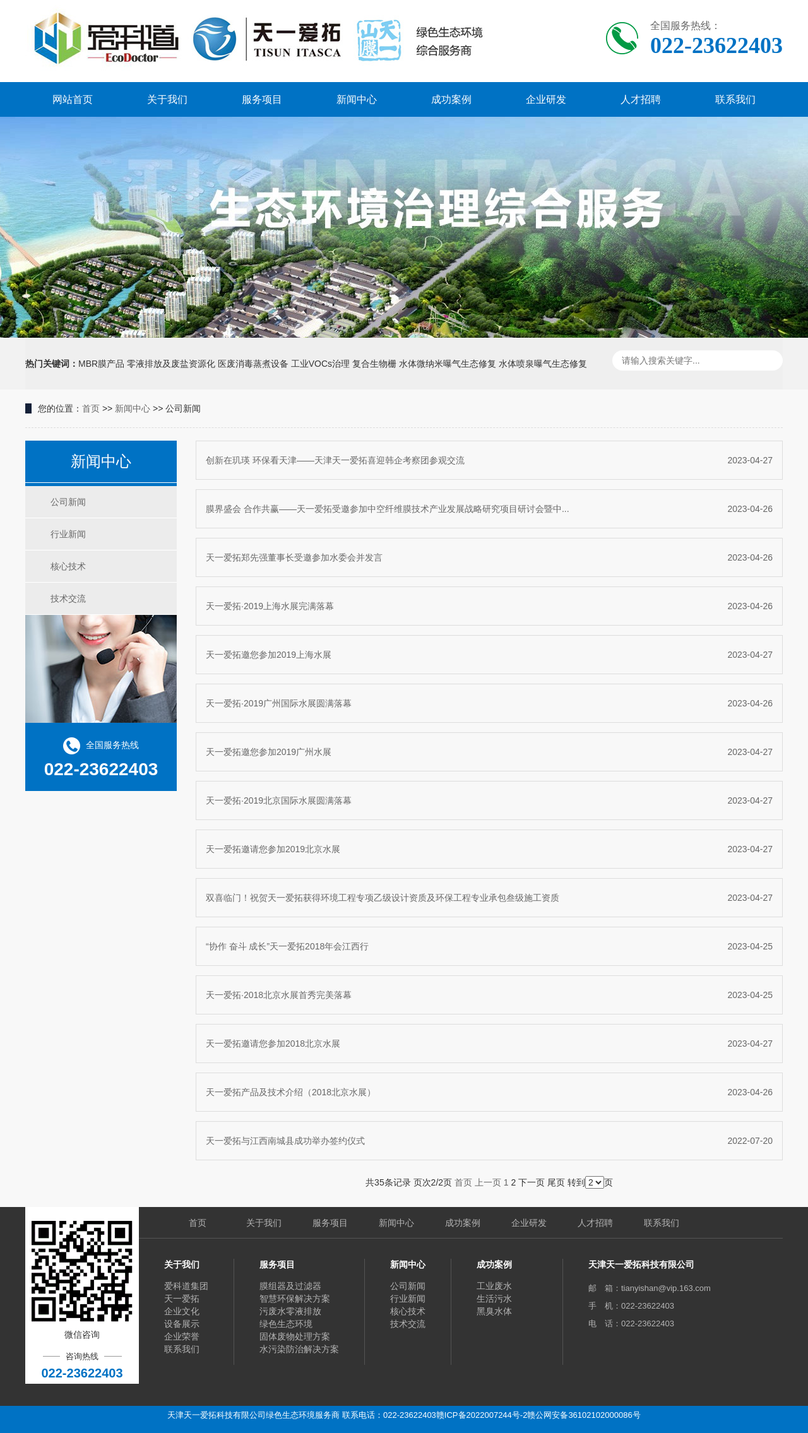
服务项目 (262, 99)
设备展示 (181, 1324)
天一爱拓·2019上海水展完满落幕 (489, 606)
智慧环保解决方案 (294, 1298)
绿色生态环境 (285, 1324)
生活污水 (494, 1298)
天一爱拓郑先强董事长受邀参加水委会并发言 (489, 557)
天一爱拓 (181, 1298)
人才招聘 (641, 99)
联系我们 (735, 99)
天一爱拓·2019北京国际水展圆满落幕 (489, 800)
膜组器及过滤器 (290, 1286)
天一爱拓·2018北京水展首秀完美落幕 (489, 994)
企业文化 (181, 1311)
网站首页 (72, 99)
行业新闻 (68, 534)
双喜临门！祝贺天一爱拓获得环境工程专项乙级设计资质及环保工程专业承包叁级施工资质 (489, 897)
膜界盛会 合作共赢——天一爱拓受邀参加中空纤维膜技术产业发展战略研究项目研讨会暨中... (489, 508)
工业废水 (494, 1286)
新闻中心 (356, 99)
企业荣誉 (181, 1336)
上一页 (488, 1182)
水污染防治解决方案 (299, 1349)
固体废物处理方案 (294, 1336)
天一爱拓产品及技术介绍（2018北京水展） (489, 1092)
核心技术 (68, 566)
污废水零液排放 (290, 1311)
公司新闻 (68, 502)
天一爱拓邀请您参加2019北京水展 (489, 849)
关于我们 (167, 99)
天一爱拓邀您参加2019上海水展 (489, 654)
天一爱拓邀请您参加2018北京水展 (489, 1043)
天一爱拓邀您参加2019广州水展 (489, 751)
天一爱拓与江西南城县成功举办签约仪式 (489, 1140)
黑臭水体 (494, 1311)
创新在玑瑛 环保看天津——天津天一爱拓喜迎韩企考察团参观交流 (489, 460)
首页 (91, 408)
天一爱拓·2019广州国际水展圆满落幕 (489, 703)
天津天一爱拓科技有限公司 (641, 1264)
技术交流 (68, 598)
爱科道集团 (186, 1286)
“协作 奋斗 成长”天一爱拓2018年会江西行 (489, 946)
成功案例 (451, 99)
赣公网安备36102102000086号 (583, 1415)
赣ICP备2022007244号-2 (482, 1415)
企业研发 (546, 99)
